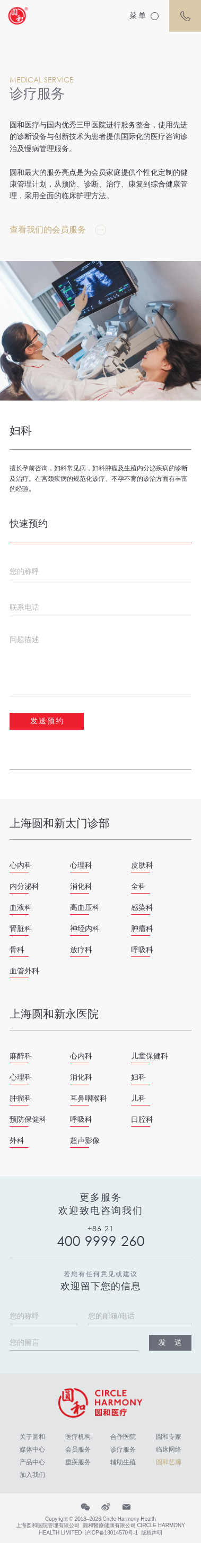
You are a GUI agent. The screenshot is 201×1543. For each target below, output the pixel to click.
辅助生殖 (123, 1462)
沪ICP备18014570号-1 (111, 1533)
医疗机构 (78, 1436)
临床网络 (168, 1449)
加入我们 (32, 1475)
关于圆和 (32, 1436)
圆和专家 (168, 1436)
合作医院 (123, 1436)
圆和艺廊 (168, 1462)
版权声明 (151, 1533)
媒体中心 (32, 1449)
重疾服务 (78, 1462)
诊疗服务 (123, 1449)
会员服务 (78, 1449)
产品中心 (32, 1462)
